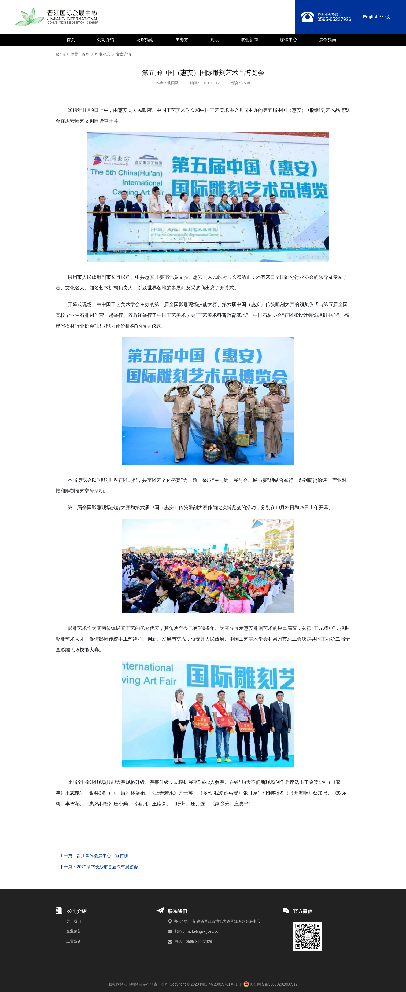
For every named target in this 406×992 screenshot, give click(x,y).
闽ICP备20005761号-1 (219, 984)
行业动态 (105, 54)
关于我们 (73, 921)
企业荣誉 (73, 931)
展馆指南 (327, 39)
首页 (71, 39)
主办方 (181, 39)
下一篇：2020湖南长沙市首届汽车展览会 (99, 867)
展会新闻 (249, 39)
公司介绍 (105, 39)
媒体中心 (288, 39)
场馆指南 (144, 39)
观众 (214, 39)
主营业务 (73, 941)
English (371, 16)
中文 (386, 16)
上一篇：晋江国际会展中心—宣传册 (94, 855)
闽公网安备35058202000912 (274, 984)
